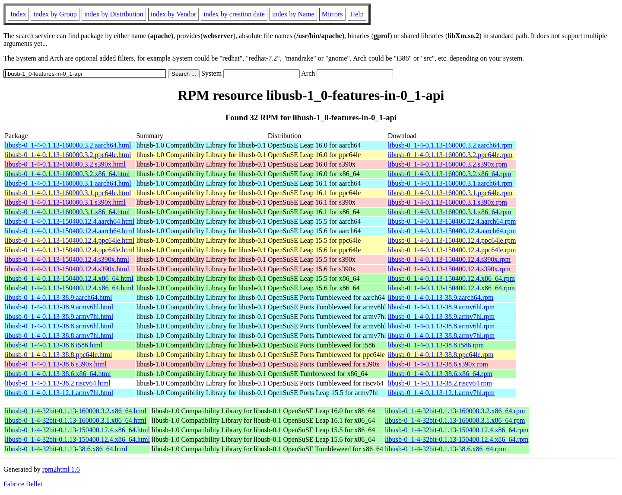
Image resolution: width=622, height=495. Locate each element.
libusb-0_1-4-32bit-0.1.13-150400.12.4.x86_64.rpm (456, 430)
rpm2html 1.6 (61, 469)
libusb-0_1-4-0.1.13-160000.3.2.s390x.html (65, 164)
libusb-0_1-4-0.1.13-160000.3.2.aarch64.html (68, 145)
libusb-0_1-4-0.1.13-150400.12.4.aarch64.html (69, 221)
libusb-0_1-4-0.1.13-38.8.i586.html (53, 345)
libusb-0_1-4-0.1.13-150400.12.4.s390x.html (67, 259)
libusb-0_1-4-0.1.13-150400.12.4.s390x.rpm (449, 259)
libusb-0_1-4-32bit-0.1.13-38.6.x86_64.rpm (445, 449)
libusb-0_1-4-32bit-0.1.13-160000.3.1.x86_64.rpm (455, 420)
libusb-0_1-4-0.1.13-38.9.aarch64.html (58, 297)
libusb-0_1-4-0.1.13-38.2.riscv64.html (58, 383)
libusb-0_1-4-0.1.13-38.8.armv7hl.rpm (441, 335)
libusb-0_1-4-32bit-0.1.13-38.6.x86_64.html (66, 449)
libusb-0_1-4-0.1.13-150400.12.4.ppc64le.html (69, 240)
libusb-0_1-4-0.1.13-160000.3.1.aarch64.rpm (450, 183)
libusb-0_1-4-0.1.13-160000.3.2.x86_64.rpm (449, 173)
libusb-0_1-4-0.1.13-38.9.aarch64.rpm (441, 297)
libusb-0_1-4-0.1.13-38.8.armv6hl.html (59, 326)
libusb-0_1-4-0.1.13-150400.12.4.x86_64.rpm (451, 278)
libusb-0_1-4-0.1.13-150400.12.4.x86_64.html (69, 278)
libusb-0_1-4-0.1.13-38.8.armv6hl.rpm (441, 326)
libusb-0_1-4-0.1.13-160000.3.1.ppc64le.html (68, 192)
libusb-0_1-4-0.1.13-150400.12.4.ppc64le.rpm (452, 240)
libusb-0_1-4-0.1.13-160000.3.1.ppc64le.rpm (450, 192)
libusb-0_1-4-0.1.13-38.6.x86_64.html (58, 373)
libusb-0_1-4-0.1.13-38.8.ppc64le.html (58, 354)
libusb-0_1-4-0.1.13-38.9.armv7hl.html (59, 316)
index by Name (293, 14)
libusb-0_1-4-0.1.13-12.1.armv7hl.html (59, 392)
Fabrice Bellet (22, 484)
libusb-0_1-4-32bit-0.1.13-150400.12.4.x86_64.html (77, 430)
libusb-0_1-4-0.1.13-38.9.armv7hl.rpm (441, 316)
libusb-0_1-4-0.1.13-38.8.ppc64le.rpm (441, 354)
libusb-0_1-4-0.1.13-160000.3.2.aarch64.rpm (450, 145)
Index (18, 14)
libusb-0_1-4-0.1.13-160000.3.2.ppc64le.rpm (450, 154)
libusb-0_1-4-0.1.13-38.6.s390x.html (56, 364)
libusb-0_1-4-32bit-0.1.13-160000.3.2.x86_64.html (75, 411)
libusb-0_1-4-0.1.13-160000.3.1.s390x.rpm (447, 202)
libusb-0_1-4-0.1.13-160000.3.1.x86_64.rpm (449, 211)
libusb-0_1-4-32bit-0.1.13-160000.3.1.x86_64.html (75, 420)
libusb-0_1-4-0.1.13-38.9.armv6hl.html (59, 307)
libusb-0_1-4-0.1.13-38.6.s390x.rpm (438, 364)
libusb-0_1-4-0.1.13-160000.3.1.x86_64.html (67, 211)
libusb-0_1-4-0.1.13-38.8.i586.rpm (436, 345)
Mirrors (332, 14)
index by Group (54, 14)
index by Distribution (113, 14)
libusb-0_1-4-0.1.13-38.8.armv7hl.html (59, 335)
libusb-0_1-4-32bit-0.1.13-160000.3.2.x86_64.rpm (455, 411)
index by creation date (234, 14)
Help (357, 14)
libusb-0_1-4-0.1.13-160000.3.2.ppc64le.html (68, 154)
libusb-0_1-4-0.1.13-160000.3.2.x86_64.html (67, 173)
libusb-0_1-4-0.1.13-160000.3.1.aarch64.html (68, 183)
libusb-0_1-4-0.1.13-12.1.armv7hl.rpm (441, 392)
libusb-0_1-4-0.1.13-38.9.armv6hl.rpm (441, 307)
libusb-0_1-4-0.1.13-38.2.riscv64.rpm (440, 383)
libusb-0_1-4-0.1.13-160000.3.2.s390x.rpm (447, 164)
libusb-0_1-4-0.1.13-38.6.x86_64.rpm (440, 373)
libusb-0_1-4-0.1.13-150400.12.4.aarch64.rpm (452, 221)
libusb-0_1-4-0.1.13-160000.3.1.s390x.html (65, 202)
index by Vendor (173, 14)
